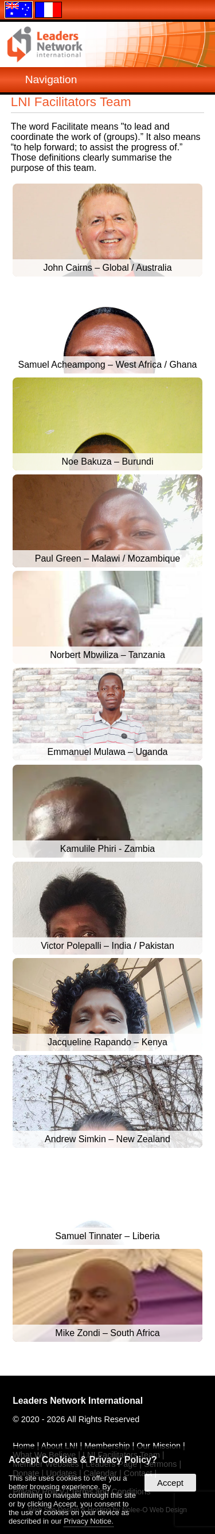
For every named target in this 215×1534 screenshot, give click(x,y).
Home (23, 1445)
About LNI (59, 1445)
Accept (170, 1483)
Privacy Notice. (89, 1521)
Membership (107, 1445)
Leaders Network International (78, 1400)
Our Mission (158, 1445)
